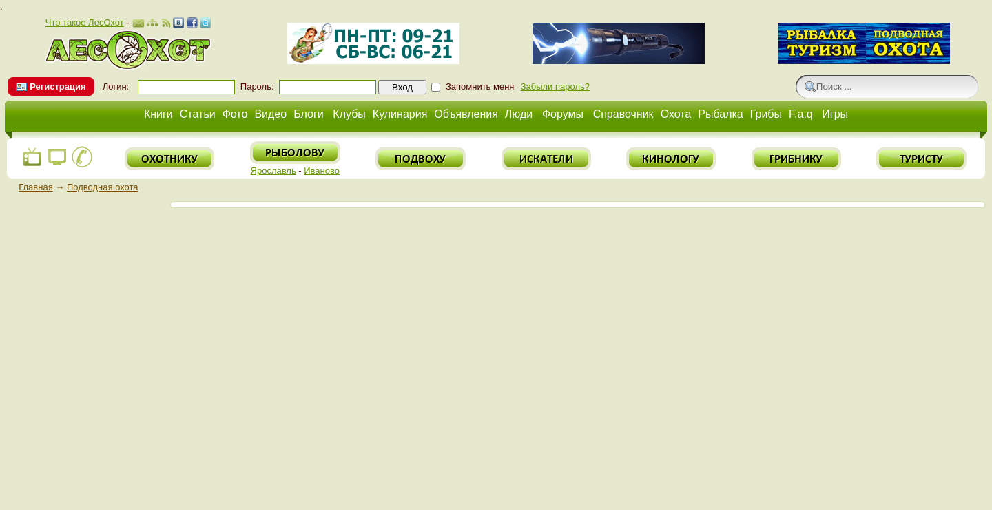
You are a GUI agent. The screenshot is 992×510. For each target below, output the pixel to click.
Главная (35, 187)
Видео (270, 114)
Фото (235, 114)
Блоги (308, 114)
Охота (676, 114)
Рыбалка (720, 114)
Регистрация (57, 86)
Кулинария (400, 114)
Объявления (466, 114)
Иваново (322, 170)
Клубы (349, 114)
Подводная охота (102, 187)
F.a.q (801, 114)
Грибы (766, 114)
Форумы (562, 114)
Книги (158, 114)
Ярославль (273, 170)
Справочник (623, 114)
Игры (835, 114)
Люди (519, 114)
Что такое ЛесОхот (84, 22)
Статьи (198, 114)
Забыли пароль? (555, 86)
